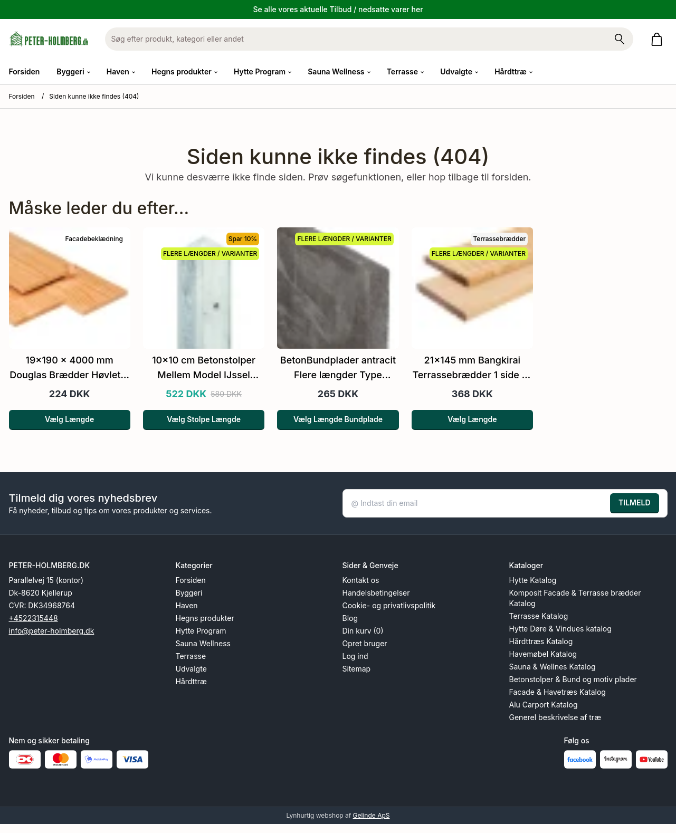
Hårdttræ (191, 681)
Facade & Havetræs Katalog (557, 691)
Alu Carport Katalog (543, 704)
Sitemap (356, 668)
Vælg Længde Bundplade (338, 419)
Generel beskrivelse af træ (555, 717)
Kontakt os (360, 580)
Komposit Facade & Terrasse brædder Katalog (575, 598)
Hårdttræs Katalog (541, 641)
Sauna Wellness (203, 643)
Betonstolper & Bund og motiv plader (573, 679)
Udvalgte (191, 668)
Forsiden (24, 71)
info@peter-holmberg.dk (51, 630)
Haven (187, 605)
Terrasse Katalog (538, 615)
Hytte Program (201, 630)
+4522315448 (33, 618)
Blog (350, 618)
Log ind (355, 656)
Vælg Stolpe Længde (204, 419)
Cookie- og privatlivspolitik (389, 605)
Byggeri (189, 592)
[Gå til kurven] (659, 39)
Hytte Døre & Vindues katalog (560, 628)
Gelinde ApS (371, 815)
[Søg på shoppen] (619, 39)
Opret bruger (364, 643)
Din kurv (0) (363, 630)
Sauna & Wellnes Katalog (552, 666)
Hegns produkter (205, 618)
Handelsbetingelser (376, 592)
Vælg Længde (69, 419)
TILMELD (634, 502)
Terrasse (191, 656)
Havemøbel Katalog (543, 653)
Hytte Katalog (533, 580)
